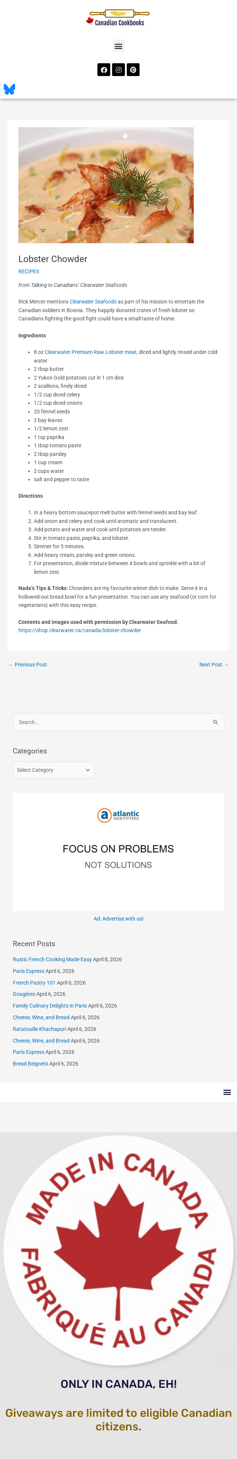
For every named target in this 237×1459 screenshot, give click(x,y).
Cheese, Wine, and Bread (41, 1017)
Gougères (24, 994)
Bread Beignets (30, 1064)
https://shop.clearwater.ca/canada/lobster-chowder (79, 630)
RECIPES (28, 271)
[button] (118, 46)
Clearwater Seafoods (93, 302)
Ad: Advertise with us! (119, 919)
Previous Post (27, 665)
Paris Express (28, 971)
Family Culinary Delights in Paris (50, 1006)
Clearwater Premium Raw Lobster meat (91, 352)
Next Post (214, 665)
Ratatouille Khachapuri (39, 1029)
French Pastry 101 (34, 983)
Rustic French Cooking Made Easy (52, 959)
